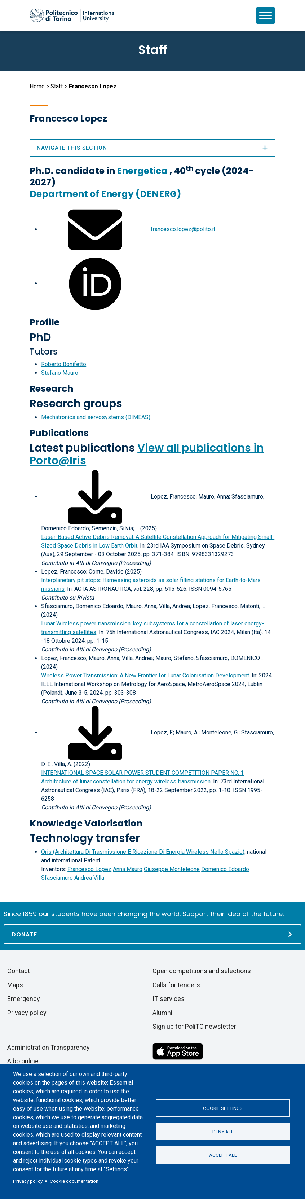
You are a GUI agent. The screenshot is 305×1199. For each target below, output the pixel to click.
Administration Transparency (48, 1047)
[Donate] (152, 934)
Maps (15, 985)
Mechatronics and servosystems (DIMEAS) (95, 417)
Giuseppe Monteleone (172, 869)
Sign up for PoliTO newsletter (194, 1026)
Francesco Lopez (89, 869)
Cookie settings (223, 1108)
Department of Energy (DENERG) (105, 194)
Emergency (23, 998)
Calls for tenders (176, 985)
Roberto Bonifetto (63, 364)
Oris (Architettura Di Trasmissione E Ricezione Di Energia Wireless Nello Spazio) (142, 851)
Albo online (23, 1061)
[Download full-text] (95, 496)
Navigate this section (152, 148)
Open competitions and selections (201, 971)
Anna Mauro (127, 869)
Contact (18, 971)
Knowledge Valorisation (86, 823)
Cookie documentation (74, 1181)
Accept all (223, 1155)
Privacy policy (28, 1181)
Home (37, 86)
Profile (44, 322)
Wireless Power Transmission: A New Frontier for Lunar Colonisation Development (145, 675)
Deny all (223, 1131)
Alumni (162, 1012)
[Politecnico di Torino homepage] (72, 15)
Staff (56, 86)
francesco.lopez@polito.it (183, 229)
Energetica (142, 170)
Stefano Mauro (59, 372)
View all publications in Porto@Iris (147, 454)
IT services (168, 998)
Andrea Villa (89, 877)
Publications (59, 433)
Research (51, 388)
